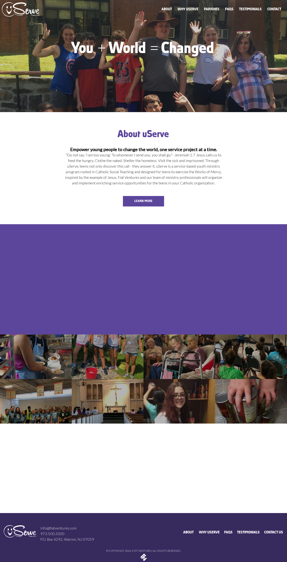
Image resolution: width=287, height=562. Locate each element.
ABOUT (189, 532)
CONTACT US (273, 532)
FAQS (228, 532)
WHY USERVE (209, 532)
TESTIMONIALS (248, 532)
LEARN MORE (144, 201)
